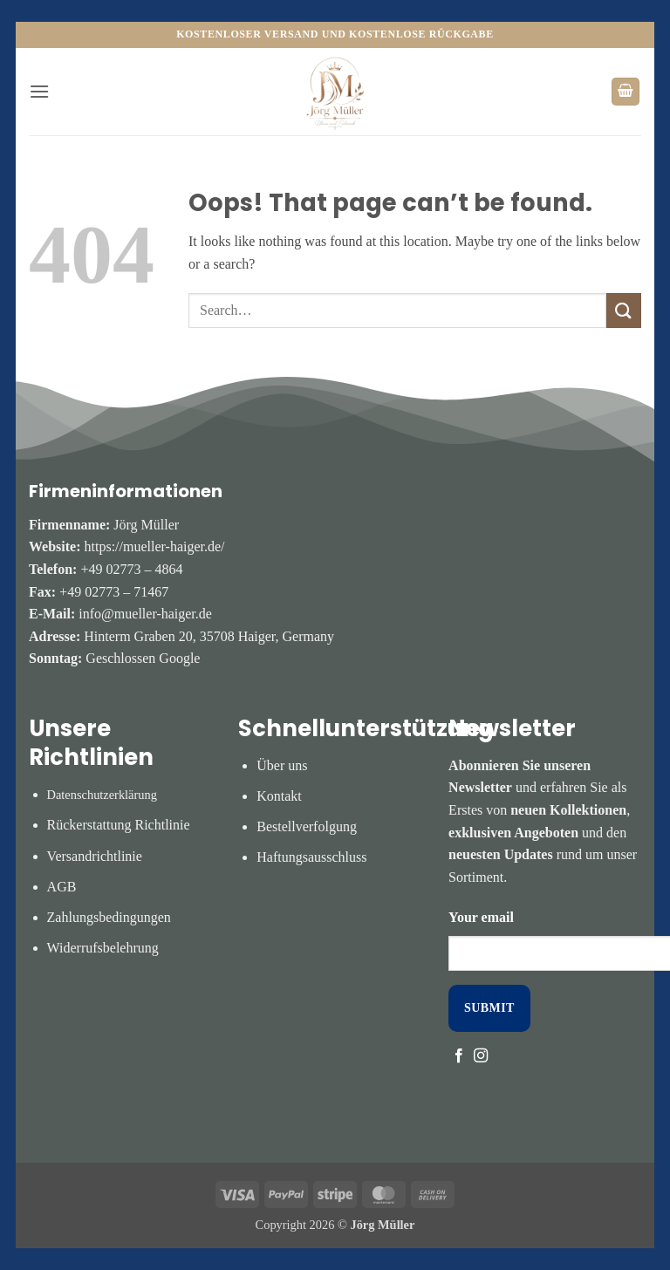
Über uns (281, 765)
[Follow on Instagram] (481, 1056)
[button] (39, 91)
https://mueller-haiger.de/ (155, 546)
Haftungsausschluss (311, 857)
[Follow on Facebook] (459, 1056)
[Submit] (623, 310)
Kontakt (279, 796)
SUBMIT (489, 1007)
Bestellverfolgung (306, 826)
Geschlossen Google (142, 658)
